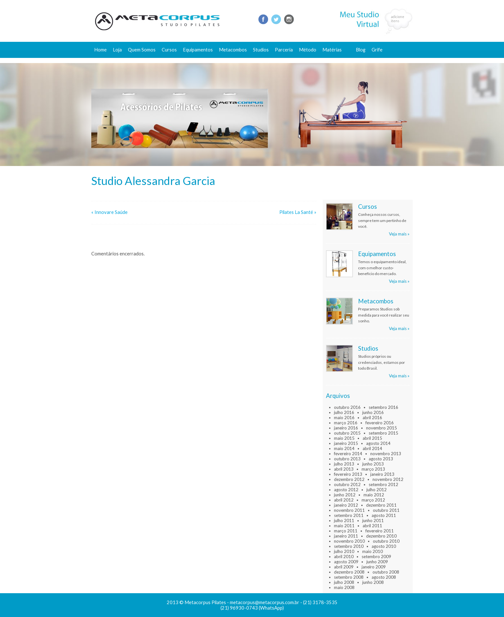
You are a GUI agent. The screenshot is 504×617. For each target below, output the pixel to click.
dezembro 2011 (381, 505)
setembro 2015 (383, 433)
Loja (117, 49)
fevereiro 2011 (379, 530)
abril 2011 (372, 525)
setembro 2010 (349, 546)
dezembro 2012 (349, 479)
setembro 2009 (376, 556)
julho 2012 (376, 489)
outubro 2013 (347, 458)
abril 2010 (344, 556)
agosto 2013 (381, 458)
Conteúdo (335, 60)
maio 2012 (374, 494)
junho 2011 (373, 520)
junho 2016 (373, 412)
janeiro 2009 (374, 566)
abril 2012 (344, 499)
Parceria (284, 49)
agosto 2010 (384, 546)
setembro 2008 (349, 577)
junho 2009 (377, 561)
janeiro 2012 (346, 505)
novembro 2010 (349, 541)
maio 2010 (372, 551)
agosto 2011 (384, 515)
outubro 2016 (347, 407)
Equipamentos (198, 49)
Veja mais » (399, 233)
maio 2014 (344, 448)
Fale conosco (370, 60)
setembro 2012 (383, 484)
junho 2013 (373, 463)
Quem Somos (142, 49)
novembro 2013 (385, 453)
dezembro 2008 (349, 572)
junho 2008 (373, 582)
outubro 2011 (386, 510)
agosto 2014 (378, 443)
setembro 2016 (383, 407)
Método (307, 49)
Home (100, 49)
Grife (377, 49)
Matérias (332, 49)
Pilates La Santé (296, 212)
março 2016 (345, 422)
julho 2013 (344, 463)
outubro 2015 (347, 433)
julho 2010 (344, 551)
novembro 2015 (381, 427)
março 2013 (373, 469)
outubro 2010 (386, 541)
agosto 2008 (384, 577)
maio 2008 (344, 587)
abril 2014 (372, 448)
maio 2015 (344, 438)
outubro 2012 (347, 484)
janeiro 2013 (382, 474)
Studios (261, 49)
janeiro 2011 (346, 536)
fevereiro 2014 (348, 453)
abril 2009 (344, 566)
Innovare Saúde (111, 212)
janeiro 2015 (346, 443)
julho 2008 (344, 582)
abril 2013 (344, 469)
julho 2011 (344, 520)
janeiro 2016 (346, 427)
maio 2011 (344, 525)
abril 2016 (372, 417)
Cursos (169, 49)
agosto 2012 (346, 489)
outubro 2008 (386, 572)
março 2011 (345, 530)
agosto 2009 (346, 561)
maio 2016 (344, 417)
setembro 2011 (349, 515)
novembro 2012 (388, 479)
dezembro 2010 (381, 536)
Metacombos (233, 49)
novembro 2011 (349, 510)
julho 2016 (344, 412)
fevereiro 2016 (379, 422)
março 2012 (373, 499)
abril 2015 (372, 438)
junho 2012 (345, 494)
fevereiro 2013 (348, 474)
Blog (360, 49)
